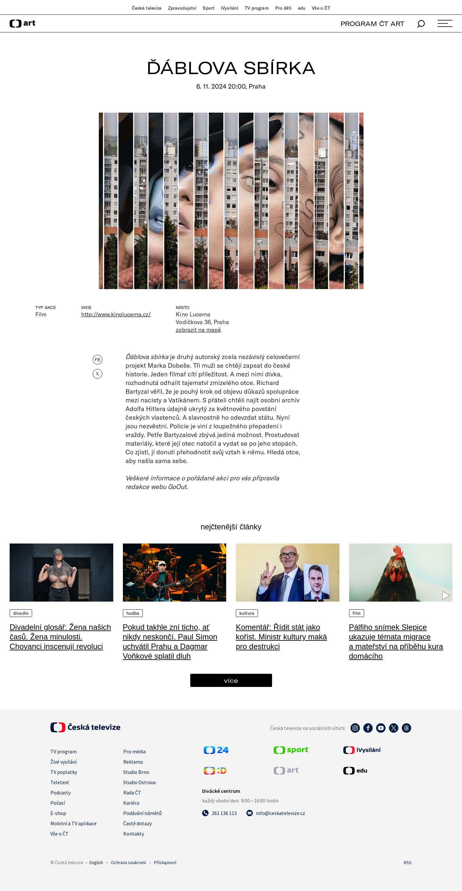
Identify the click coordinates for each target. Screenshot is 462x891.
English (96, 862)
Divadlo (21, 613)
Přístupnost (165, 862)
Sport (208, 8)
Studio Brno (136, 772)
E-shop (58, 813)
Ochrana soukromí (128, 862)
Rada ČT (132, 792)
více (231, 680)
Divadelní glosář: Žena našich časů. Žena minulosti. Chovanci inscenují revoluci (60, 637)
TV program (257, 8)
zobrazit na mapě (198, 329)
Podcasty (60, 792)
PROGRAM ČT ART (372, 24)
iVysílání (229, 8)
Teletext (59, 782)
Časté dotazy (137, 823)
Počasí (57, 803)
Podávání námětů (142, 813)
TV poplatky (63, 772)
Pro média (134, 751)
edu (301, 8)
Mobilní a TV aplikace (73, 823)
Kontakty (133, 833)
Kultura (246, 613)
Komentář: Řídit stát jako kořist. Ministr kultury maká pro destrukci (281, 637)
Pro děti (283, 8)
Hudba (133, 613)
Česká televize (147, 8)
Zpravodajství (182, 8)
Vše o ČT (321, 8)
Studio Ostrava (139, 782)
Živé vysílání (63, 761)
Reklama (133, 761)
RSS (408, 862)
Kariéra (131, 803)
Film (357, 613)
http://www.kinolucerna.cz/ (116, 314)
